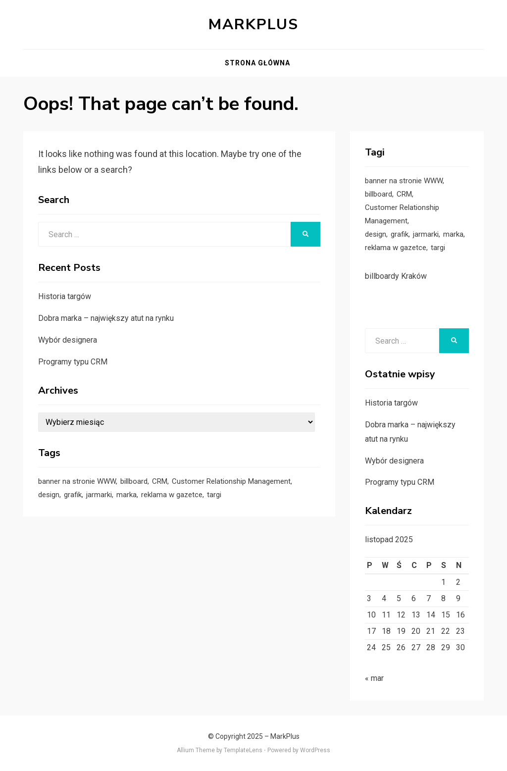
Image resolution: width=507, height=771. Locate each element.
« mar (374, 678)
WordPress (315, 750)
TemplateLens (243, 750)
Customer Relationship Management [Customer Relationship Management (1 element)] (231, 481)
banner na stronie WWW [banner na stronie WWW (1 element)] (77, 481)
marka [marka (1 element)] (126, 494)
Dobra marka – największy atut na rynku (106, 318)
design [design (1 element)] (48, 494)
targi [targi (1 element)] (214, 494)
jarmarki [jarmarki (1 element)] (99, 494)
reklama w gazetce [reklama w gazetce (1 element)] (172, 494)
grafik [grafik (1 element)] (73, 494)
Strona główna (257, 63)
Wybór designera (67, 340)
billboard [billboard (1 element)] (134, 481)
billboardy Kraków (396, 276)
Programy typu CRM (72, 361)
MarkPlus (253, 24)
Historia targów (64, 296)
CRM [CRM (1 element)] (159, 481)
